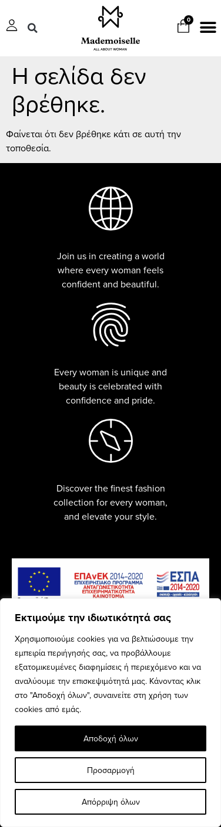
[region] (110, 712)
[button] (32, 28)
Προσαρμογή (111, 770)
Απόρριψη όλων (111, 802)
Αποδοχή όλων (110, 738)
